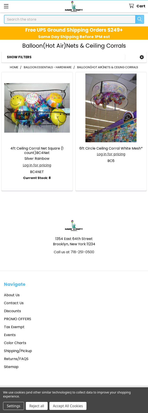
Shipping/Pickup (18, 350)
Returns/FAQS (16, 358)
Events (10, 334)
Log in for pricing (37, 165)
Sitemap (11, 366)
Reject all (36, 405)
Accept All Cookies (68, 405)
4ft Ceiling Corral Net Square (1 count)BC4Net (37, 150)
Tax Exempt (14, 326)
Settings (13, 405)
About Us (12, 295)
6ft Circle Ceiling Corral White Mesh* (111, 148)
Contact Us (14, 303)
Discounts (12, 311)
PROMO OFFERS (17, 318)
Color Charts (15, 342)
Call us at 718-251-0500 (74, 252)
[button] (141, 57)
